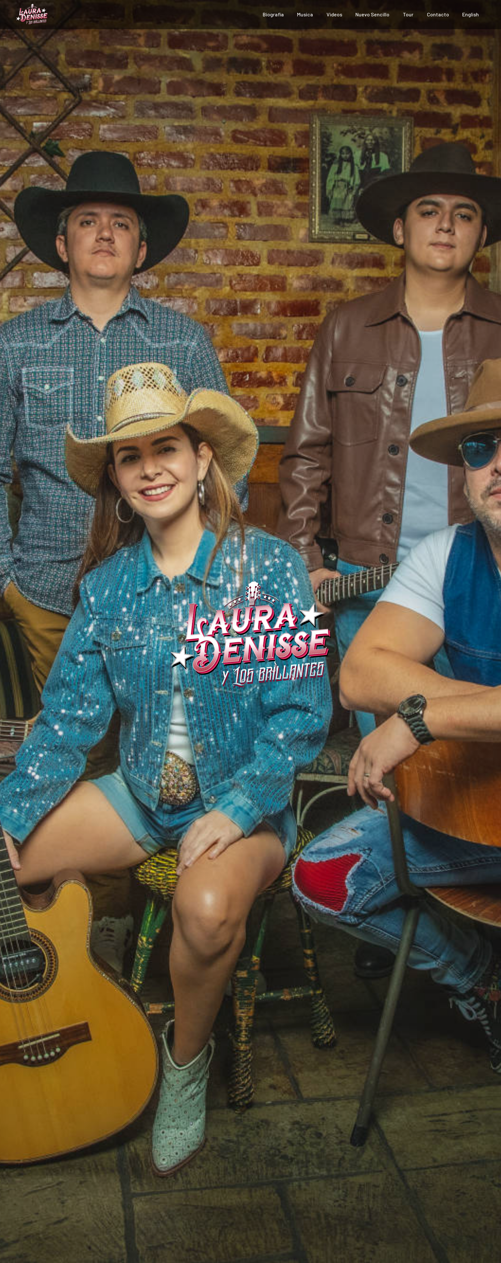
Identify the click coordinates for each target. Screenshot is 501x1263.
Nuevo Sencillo (372, 14)
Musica (305, 14)
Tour (408, 14)
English (470, 14)
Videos (334, 14)
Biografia (273, 14)
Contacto (438, 14)
